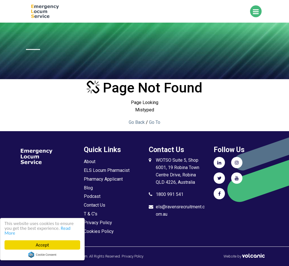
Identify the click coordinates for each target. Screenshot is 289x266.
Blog (88, 188)
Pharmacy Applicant (103, 179)
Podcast (92, 196)
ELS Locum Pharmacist (107, 170)
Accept (42, 245)
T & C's (90, 214)
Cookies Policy (99, 231)
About (89, 161)
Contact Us (94, 205)
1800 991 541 (169, 194)
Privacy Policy (98, 222)
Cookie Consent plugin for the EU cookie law (42, 255)
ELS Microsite (54, 11)
